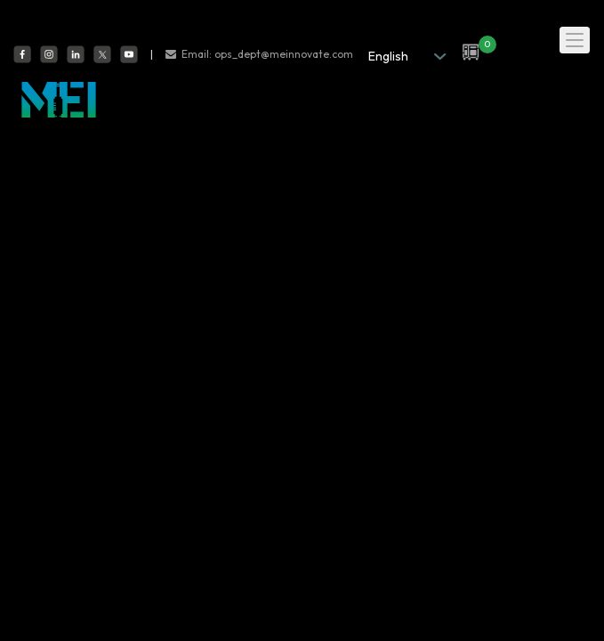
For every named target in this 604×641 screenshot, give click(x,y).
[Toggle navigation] (575, 40)
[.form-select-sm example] (402, 56)
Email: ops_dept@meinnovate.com (267, 54)
